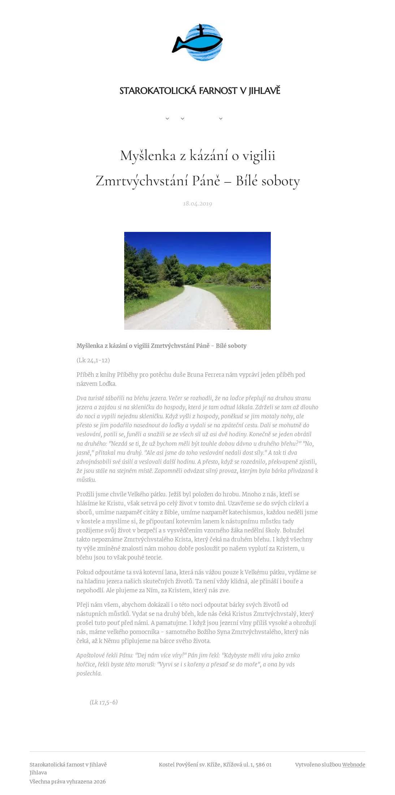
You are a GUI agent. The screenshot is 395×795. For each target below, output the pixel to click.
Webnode (353, 764)
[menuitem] (154, 119)
